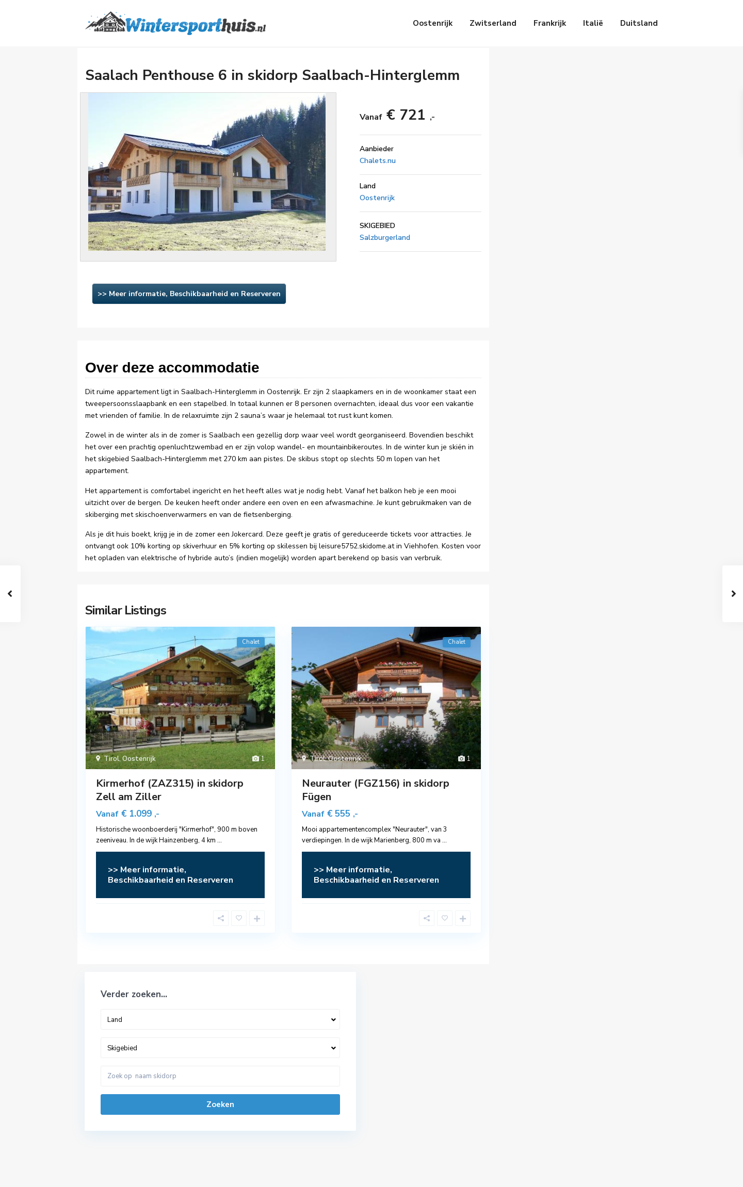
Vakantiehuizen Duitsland (419, 1086)
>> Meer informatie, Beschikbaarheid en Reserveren (189, 294)
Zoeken (577, 180)
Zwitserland (493, 23)
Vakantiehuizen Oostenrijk (420, 1055)
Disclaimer (602, 1171)
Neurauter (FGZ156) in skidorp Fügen (375, 790)
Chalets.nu (378, 161)
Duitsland (639, 23)
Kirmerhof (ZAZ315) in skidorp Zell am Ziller (170, 790)
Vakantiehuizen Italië (412, 1117)
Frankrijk (550, 23)
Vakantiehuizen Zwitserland (423, 1071)
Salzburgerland (385, 237)
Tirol (111, 758)
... (219, 840)
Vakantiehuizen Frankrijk (417, 1102)
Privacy (646, 1171)
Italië (593, 23)
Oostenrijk (433, 23)
